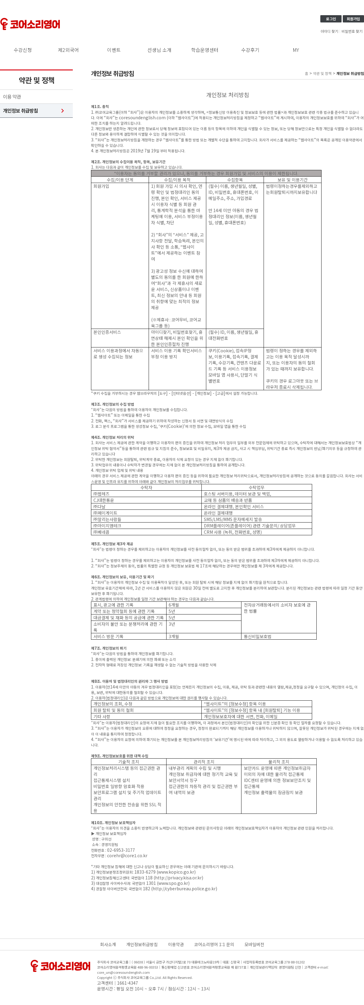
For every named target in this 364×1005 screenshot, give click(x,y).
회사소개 (108, 944)
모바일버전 (254, 944)
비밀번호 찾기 (352, 31)
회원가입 (353, 18)
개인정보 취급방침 (20, 110)
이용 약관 (12, 96)
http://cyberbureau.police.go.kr (184, 888)
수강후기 (250, 49)
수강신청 (23, 49)
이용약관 (176, 944)
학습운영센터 (204, 49)
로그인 (331, 18)
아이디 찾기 (329, 31)
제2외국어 (68, 49)
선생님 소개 (159, 49)
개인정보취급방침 (142, 944)
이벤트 (114, 49)
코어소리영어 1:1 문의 (214, 944)
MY (296, 49)
